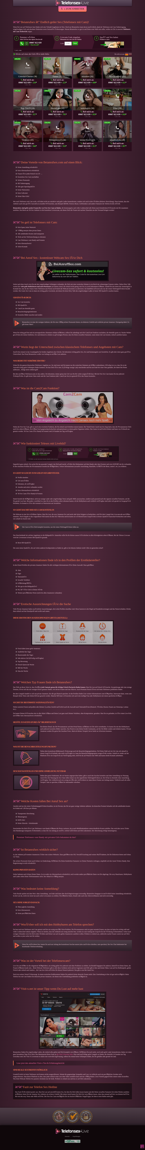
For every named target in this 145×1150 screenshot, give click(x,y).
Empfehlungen (76, 1136)
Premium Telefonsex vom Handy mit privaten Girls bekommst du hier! (46, 837)
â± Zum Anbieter (72, 8)
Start (75, 43)
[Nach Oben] (142, 1147)
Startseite (67, 1136)
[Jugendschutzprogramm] (72, 1142)
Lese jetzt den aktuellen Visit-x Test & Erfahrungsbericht (40, 1063)
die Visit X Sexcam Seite (65, 1054)
